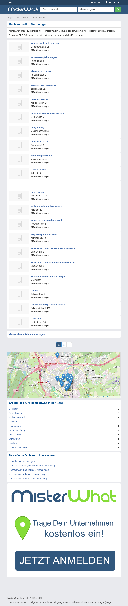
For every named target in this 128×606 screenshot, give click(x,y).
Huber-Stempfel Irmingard (44, 57)
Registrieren (112, 2)
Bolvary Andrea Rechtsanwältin (47, 220)
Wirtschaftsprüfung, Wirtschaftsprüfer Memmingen (33, 465)
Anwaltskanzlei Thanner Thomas (47, 113)
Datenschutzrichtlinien (77, 602)
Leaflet (92, 397)
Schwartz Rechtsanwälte (43, 85)
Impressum (23, 602)
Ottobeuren (14, 439)
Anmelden (96, 2)
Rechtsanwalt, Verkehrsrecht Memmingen (29, 478)
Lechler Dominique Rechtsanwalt (48, 304)
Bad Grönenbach (17, 417)
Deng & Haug (37, 127)
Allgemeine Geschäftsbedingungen (47, 602)
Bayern (10, 17)
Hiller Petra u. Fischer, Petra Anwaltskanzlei (53, 262)
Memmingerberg (17, 430)
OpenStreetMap (104, 397)
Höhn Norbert (38, 192)
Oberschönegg (16, 434)
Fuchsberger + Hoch (41, 155)
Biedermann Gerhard (41, 71)
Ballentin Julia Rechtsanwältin (46, 206)
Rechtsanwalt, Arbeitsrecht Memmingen (28, 474)
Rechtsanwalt (38, 17)
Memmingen (23, 17)
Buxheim (13, 421)
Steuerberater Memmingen (22, 461)
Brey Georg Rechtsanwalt (44, 234)
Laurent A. (36, 290)
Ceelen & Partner (39, 99)
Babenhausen (15, 413)
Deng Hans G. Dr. (39, 141)
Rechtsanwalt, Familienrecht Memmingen (29, 470)
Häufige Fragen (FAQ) (100, 602)
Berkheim (13, 408)
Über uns (11, 602)
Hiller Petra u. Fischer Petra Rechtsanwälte (53, 248)
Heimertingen (15, 426)
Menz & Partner (38, 169)
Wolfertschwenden (18, 447)
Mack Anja (36, 318)
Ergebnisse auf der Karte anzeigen (27, 334)
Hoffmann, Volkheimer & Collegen (48, 276)
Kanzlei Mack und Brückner (45, 43)
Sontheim (13, 443)
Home (12, 2)
